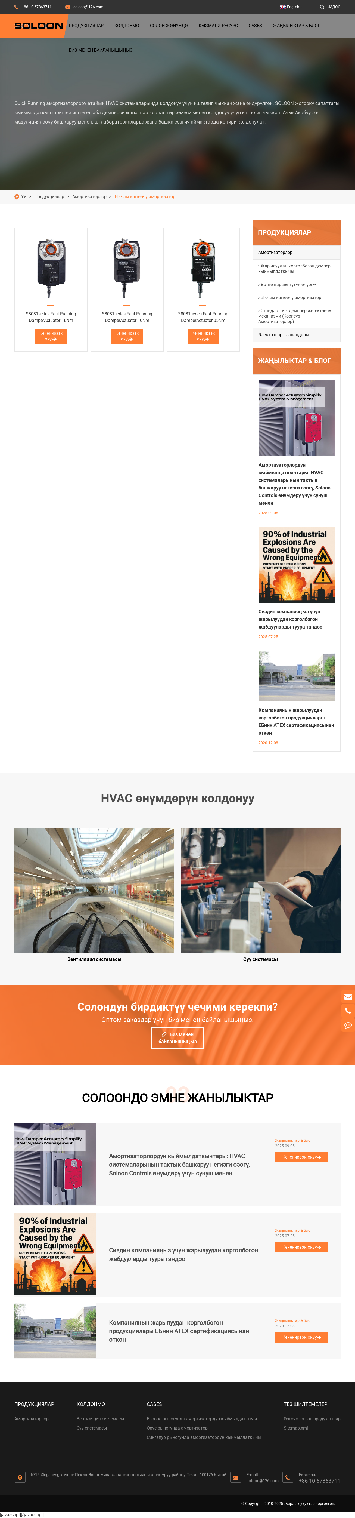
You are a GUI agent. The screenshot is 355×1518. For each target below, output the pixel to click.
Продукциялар (86, 25)
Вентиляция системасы (100, 1418)
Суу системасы (92, 1428)
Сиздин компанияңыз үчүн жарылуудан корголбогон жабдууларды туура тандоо (290, 619)
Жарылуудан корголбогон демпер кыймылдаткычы (294, 268)
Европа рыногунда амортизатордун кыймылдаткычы (202, 1418)
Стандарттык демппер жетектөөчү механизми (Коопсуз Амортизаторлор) (294, 316)
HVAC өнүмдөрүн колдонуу (177, 798)
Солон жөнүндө (169, 25)
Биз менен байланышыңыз (101, 50)
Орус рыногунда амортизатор (177, 1428)
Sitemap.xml (296, 1428)
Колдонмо (126, 25)
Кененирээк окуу (51, 336)
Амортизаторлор (89, 196)
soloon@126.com (88, 7)
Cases (255, 25)
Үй (23, 196)
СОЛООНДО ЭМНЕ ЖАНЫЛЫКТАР (177, 1098)
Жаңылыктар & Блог (296, 25)
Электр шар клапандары (283, 334)
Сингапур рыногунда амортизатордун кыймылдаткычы (204, 1437)
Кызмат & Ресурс (218, 25)
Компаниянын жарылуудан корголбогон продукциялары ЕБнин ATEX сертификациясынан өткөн (179, 1331)
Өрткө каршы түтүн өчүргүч (289, 284)
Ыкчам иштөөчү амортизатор (145, 196)
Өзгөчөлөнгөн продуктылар (312, 1418)
